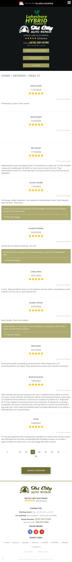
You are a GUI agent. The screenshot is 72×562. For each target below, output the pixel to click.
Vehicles (65, 542)
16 (26, 452)
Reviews (19, 76)
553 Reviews (42, 38)
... (14, 452)
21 (58, 452)
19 (45, 452)
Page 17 (34, 76)
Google (36, 531)
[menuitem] (6, 542)
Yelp (41, 531)
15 (20, 452)
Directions (55, 542)
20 (52, 452)
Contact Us (36, 547)
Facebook (30, 531)
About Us (35, 542)
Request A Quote (36, 58)
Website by (43, 552)
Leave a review (36, 470)
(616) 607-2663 (42, 522)
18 (39, 452)
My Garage (36, 65)
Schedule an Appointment (36, 50)
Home (5, 76)
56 (36, 456)
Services (16, 542)
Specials (25, 542)
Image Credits (28, 551)
